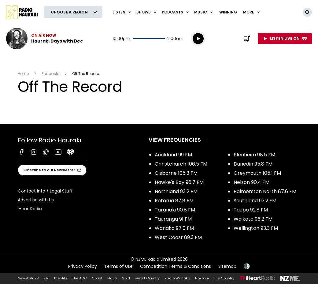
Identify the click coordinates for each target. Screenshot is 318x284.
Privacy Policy (82, 266)
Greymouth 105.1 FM (257, 173)
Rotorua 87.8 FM (174, 200)
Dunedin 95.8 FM (253, 163)
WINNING (228, 12)
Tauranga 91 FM (173, 218)
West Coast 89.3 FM (178, 237)
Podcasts (50, 73)
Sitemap (227, 266)
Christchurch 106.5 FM (181, 163)
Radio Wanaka (177, 278)
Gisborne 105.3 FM (176, 173)
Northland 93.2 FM (176, 191)
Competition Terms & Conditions (175, 266)
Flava (112, 278)
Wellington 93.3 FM (256, 228)
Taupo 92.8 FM (251, 209)
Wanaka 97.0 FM (174, 228)
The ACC (79, 278)
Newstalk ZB (28, 278)
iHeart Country (147, 278)
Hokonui (202, 278)
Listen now (44, 38)
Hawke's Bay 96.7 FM (179, 182)
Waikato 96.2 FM (253, 218)
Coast (97, 278)
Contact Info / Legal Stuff (45, 191)
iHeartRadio (30, 209)
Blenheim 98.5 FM (254, 154)
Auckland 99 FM (173, 154)
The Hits (60, 278)
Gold (126, 278)
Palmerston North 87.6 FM (265, 191)
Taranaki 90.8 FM (175, 209)
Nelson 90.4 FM (251, 182)
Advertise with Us (36, 200)
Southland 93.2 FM (255, 200)
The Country (224, 278)
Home (23, 73)
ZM (46, 278)
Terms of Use (118, 266)
